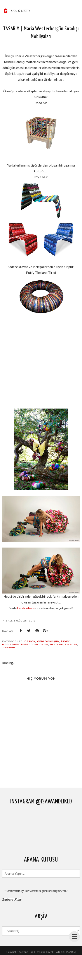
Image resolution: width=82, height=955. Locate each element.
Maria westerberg (17, 644)
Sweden (71, 644)
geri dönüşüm (48, 641)
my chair (41, 644)
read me (56, 644)
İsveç (65, 641)
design (29, 641)
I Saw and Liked (26, 951)
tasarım (9, 647)
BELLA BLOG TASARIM (63, 951)
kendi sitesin (26, 608)
